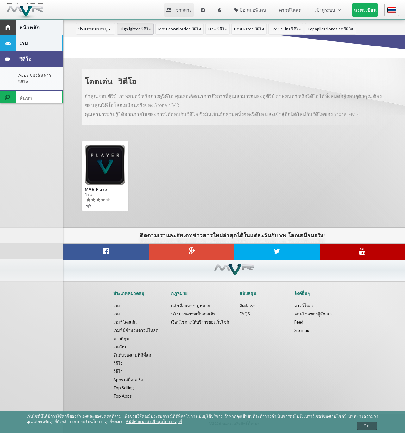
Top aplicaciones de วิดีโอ (330, 29)
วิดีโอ (118, 363)
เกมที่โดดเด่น (125, 322)
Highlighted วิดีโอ (135, 29)
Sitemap (301, 330)
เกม (116, 305)
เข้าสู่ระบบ (325, 10)
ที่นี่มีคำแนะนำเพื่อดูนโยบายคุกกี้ (154, 421)
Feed (298, 322)
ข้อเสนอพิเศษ (250, 10)
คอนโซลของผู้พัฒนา (313, 313)
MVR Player (97, 189)
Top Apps (122, 396)
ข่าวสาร (178, 10)
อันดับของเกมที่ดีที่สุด (132, 354)
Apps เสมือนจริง (128, 379)
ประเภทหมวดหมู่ (95, 29)
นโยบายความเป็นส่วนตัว (193, 313)
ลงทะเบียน (365, 10)
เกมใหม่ (120, 346)
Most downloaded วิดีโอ (179, 29)
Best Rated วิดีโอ (249, 29)
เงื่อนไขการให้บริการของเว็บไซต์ (200, 322)
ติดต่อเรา (247, 305)
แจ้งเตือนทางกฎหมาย (190, 305)
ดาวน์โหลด (290, 10)
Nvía (89, 194)
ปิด (367, 426)
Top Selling (123, 387)
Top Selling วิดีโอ (286, 29)
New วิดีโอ (217, 29)
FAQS (245, 313)
